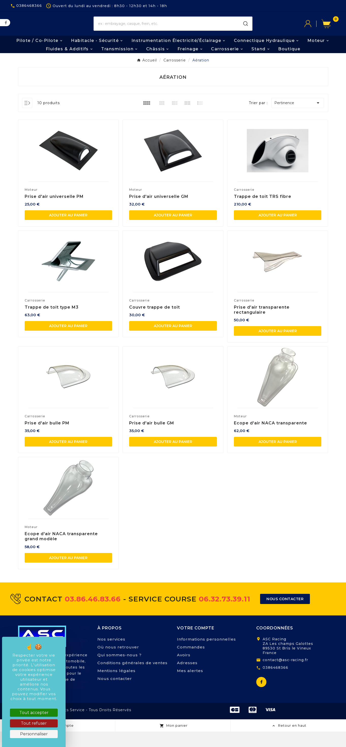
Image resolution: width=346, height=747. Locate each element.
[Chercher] (166, 31)
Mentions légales (116, 686)
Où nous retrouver (118, 662)
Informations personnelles (206, 654)
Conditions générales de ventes (132, 678)
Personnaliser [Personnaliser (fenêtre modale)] (34, 734)
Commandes (191, 662)
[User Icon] (313, 31)
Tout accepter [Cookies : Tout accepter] (34, 712)
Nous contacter (114, 694)
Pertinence (297, 118)
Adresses (187, 678)
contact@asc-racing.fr (285, 675)
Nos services (111, 654)
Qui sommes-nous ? (119, 670)
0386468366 (275, 683)
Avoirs (183, 670)
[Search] (245, 31)
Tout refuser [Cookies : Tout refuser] (34, 723)
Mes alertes (190, 686)
